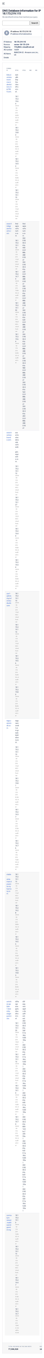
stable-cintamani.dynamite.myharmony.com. (9, 884)
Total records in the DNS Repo (20, 1346)
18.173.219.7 (16, 1311)
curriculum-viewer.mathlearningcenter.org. (9, 1222)
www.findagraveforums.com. (9, 228)
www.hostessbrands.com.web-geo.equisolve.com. (17, 447)
